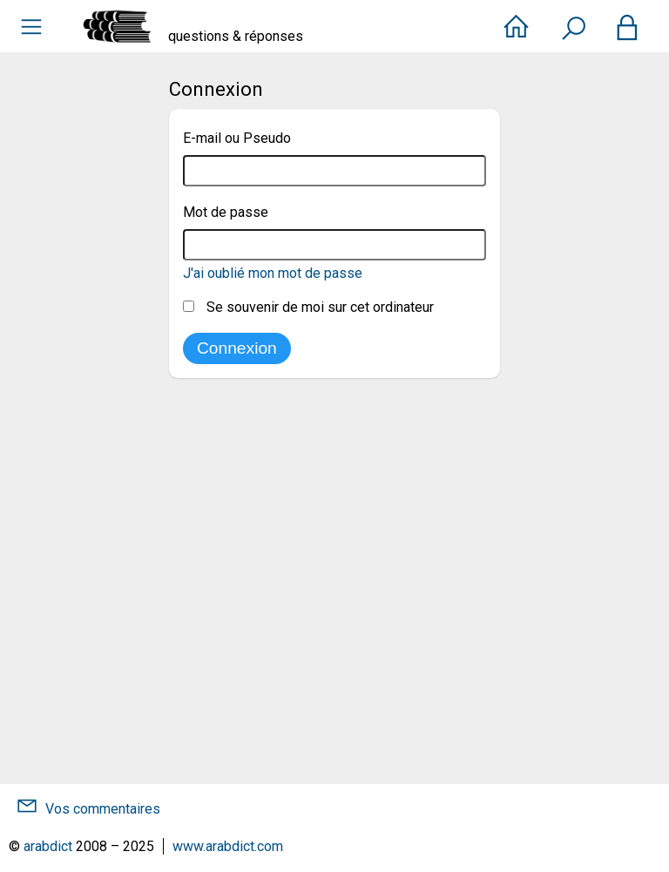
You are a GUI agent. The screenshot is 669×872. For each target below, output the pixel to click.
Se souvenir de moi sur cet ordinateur (308, 307)
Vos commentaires (102, 809)
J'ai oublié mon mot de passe (272, 273)
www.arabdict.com (227, 846)
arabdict (48, 846)
